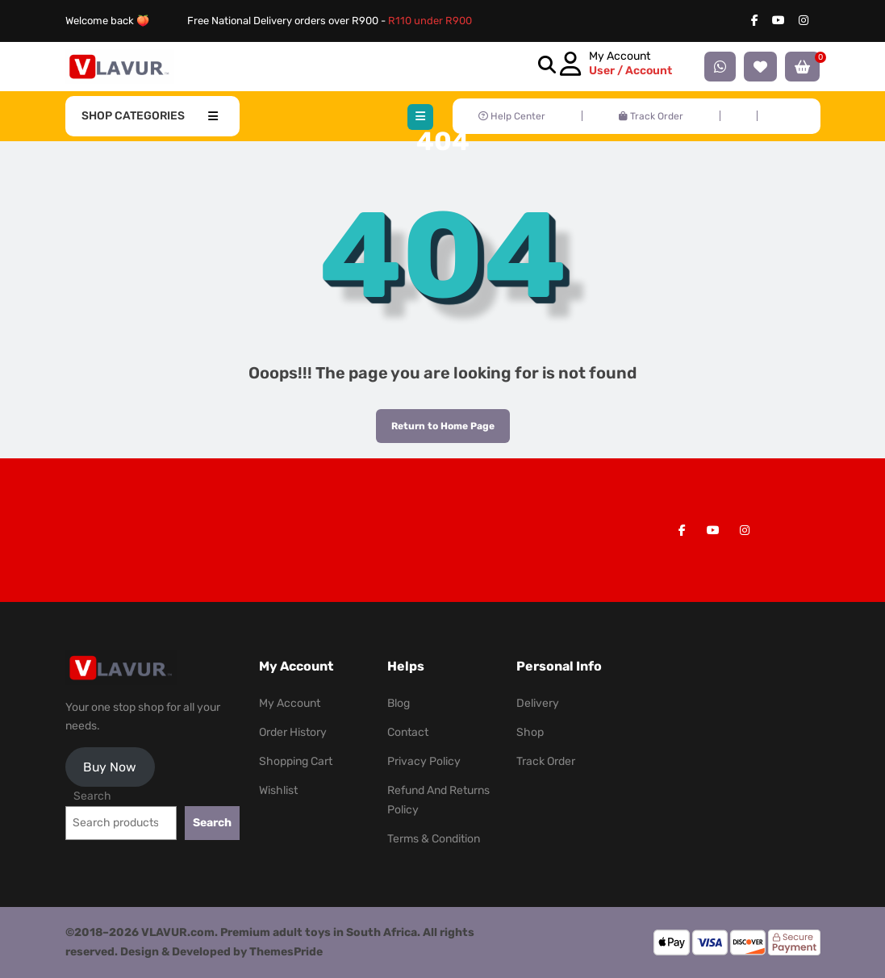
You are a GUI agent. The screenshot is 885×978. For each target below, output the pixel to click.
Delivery (537, 703)
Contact (407, 732)
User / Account (630, 70)
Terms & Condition (433, 839)
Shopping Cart (295, 761)
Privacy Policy (424, 761)
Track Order (651, 116)
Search (92, 796)
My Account (289, 703)
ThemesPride (285, 952)
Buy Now (109, 767)
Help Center (511, 116)
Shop (530, 732)
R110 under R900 (430, 21)
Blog (398, 703)
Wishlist (278, 790)
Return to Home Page (435, 420)
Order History (293, 732)
